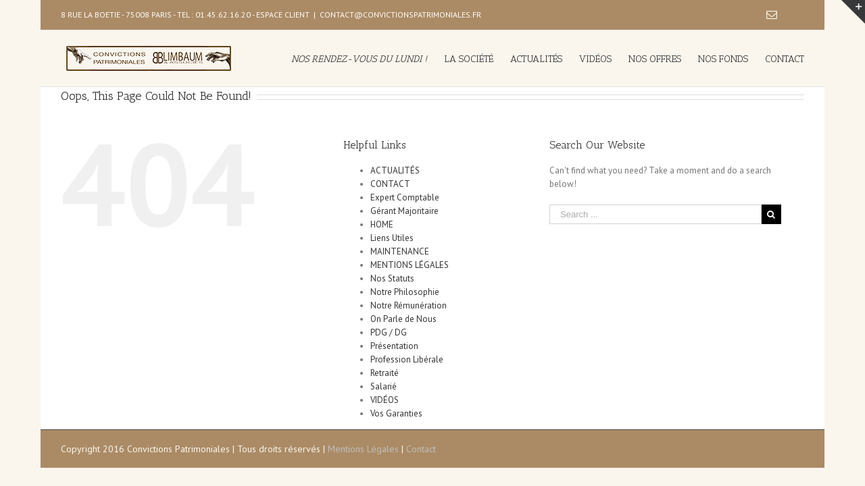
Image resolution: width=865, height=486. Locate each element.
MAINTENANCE (399, 251)
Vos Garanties (396, 413)
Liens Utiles (392, 238)
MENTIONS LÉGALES (409, 265)
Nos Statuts (392, 278)
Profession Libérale (406, 359)
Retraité (384, 373)
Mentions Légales (363, 449)
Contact (421, 449)
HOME (381, 224)
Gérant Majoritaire (404, 211)
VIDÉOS (384, 400)
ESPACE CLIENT (283, 14)
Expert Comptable (404, 197)
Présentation (394, 346)
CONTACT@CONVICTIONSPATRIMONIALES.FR (400, 14)
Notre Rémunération (408, 305)
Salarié (383, 386)
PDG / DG (388, 332)
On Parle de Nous (403, 319)
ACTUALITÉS (395, 170)
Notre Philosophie (404, 292)
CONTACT (390, 184)
